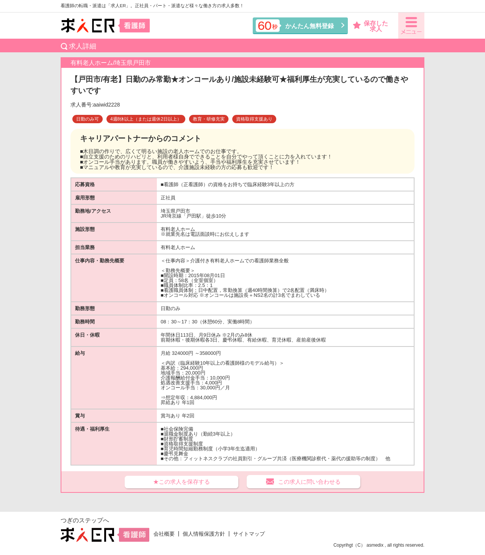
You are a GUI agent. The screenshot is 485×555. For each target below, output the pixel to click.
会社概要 (164, 534)
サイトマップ (249, 534)
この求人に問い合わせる (309, 481)
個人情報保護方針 (204, 534)
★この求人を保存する (181, 481)
